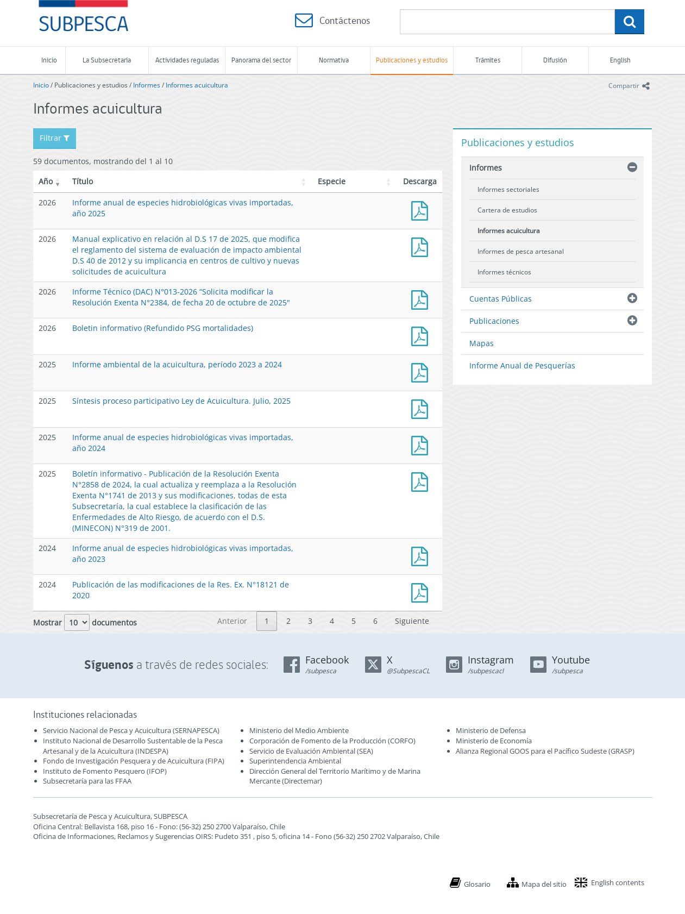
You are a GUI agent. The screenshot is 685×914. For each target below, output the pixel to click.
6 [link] (375, 621)
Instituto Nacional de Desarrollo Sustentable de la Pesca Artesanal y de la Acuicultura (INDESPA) (133, 746)
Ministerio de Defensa (491, 730)
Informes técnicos (504, 272)
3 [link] (310, 621)
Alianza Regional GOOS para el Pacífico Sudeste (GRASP (544, 751)
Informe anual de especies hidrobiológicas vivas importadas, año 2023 (422, 555)
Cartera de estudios (507, 210)
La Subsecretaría (107, 60)
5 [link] (353, 621)
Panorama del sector (261, 60)
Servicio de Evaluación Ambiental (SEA (310, 751)
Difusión (555, 60)
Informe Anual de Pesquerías (522, 365)
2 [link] (288, 621)
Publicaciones (494, 321)
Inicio (49, 60)
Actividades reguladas (187, 60)
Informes (146, 85)
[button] (58, 181)
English (620, 60)
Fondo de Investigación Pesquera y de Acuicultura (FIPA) (133, 761)
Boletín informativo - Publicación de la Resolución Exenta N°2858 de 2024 (422, 480)
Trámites (487, 60)
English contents (617, 882)
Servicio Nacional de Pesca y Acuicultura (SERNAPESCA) (131, 730)
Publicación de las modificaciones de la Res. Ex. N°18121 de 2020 (422, 591)
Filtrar (55, 138)
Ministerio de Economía (494, 741)
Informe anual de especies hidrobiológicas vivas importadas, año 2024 (422, 444)
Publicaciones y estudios (412, 60)
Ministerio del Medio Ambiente (299, 730)
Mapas (481, 343)
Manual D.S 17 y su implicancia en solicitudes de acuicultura (422, 246)
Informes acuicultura (197, 85)
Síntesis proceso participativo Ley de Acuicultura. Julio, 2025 (181, 401)
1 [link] (267, 621)
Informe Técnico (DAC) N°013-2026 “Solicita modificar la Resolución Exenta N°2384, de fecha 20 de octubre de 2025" (181, 297)
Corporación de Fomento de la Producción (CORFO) (332, 741)
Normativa (334, 60)
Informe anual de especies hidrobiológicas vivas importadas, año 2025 (422, 209)
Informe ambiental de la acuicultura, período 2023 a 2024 (177, 364)
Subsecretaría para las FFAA (87, 781)
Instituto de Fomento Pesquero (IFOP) (105, 771)
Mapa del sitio (544, 884)
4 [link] (332, 621)
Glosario (477, 884)
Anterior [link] (232, 621)
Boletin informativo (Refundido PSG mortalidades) (162, 328)
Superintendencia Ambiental (295, 761)
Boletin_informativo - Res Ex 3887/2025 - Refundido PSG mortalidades (422, 335)
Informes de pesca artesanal (520, 251)
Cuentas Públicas (500, 298)
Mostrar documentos (85, 622)
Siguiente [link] (412, 621)
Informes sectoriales (508, 189)
